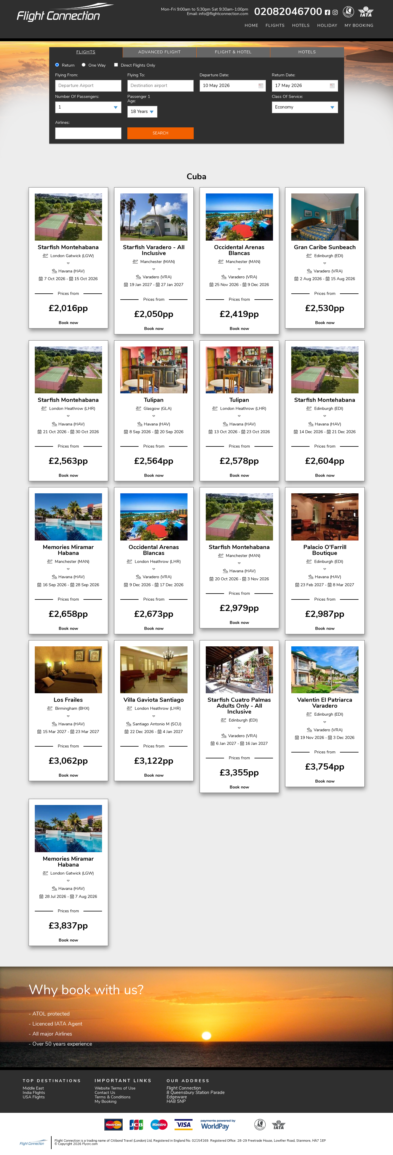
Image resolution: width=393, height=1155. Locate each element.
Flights (275, 26)
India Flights (34, 1093)
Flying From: (66, 75)
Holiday (327, 26)
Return (68, 65)
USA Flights (34, 1097)
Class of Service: (287, 97)
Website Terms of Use (115, 1088)
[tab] (86, 52)
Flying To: (136, 75)
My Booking (359, 26)
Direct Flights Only (138, 65)
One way (97, 65)
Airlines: (62, 123)
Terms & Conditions (113, 1097)
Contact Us (105, 1093)
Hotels (301, 26)
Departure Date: (214, 75)
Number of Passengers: (77, 97)
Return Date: (283, 75)
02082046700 (288, 12)
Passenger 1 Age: (138, 99)
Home (251, 26)
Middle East (33, 1088)
